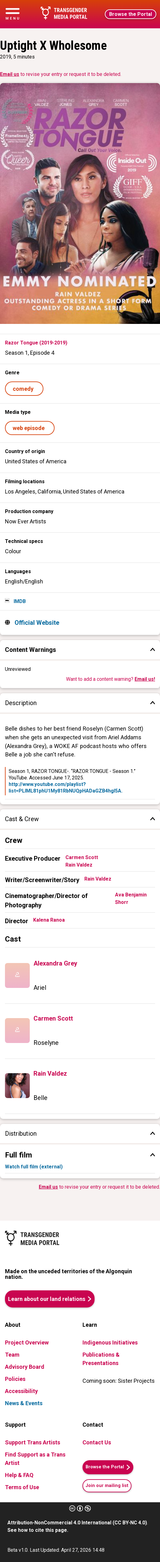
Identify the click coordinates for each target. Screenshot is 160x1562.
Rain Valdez (78, 865)
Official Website (36, 622)
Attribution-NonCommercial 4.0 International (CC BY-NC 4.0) (77, 1523)
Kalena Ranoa (49, 920)
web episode (30, 428)
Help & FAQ (19, 1475)
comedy (24, 389)
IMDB (19, 601)
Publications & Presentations (101, 1358)
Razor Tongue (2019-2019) (36, 343)
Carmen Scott (81, 857)
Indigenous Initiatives (110, 1342)
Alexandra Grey (55, 963)
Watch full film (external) (34, 1167)
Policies (15, 1379)
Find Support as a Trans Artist (35, 1458)
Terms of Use (22, 1487)
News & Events (23, 1403)
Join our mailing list (107, 1485)
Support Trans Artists (32, 1442)
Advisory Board (24, 1366)
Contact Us (96, 1442)
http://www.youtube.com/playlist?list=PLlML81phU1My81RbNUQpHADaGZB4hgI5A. (65, 787)
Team (12, 1354)
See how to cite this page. (37, 1530)
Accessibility (21, 1391)
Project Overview (27, 1342)
